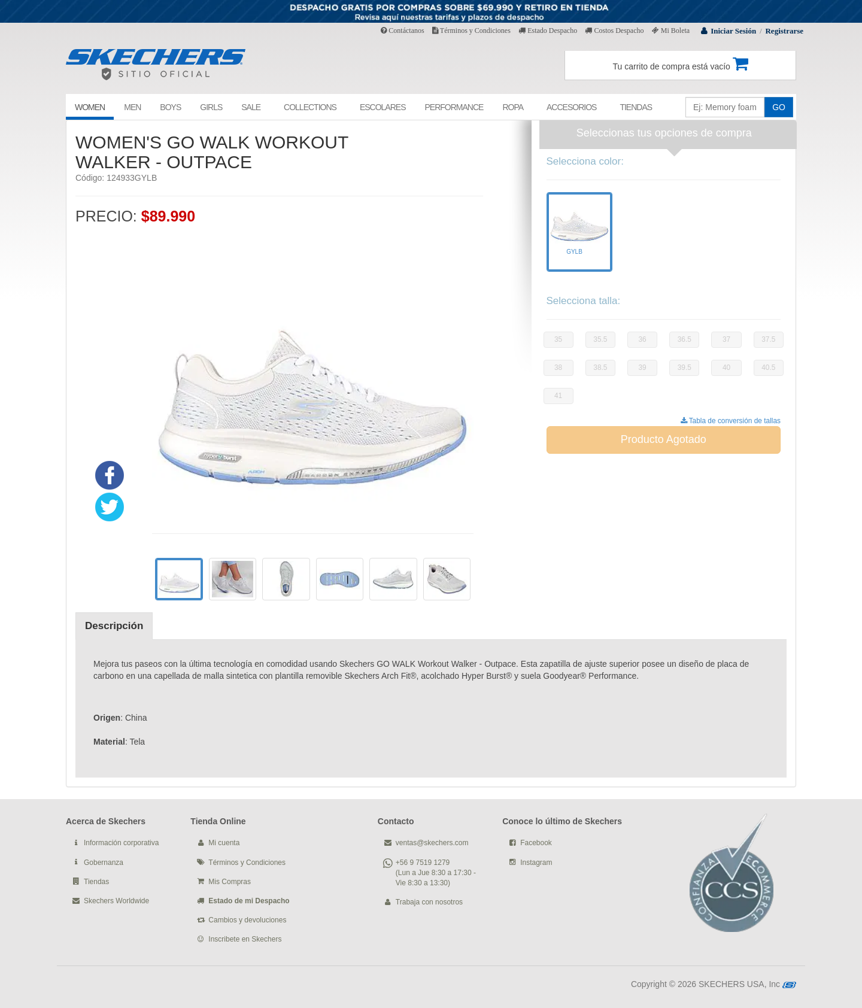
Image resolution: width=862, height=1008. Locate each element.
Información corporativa (121, 843)
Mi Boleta (671, 30)
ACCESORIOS (571, 107)
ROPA (512, 107)
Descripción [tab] (114, 625)
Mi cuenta (223, 843)
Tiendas (96, 882)
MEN (132, 107)
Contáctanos (402, 30)
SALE (250, 107)
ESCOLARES (383, 107)
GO (778, 107)
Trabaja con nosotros (429, 902)
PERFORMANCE (453, 107)
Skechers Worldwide (116, 901)
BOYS (170, 107)
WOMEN (90, 107)
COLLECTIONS (310, 107)
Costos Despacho (614, 30)
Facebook (536, 843)
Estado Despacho (547, 30)
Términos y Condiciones (471, 30)
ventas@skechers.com (432, 843)
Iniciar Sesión (733, 30)
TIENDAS (636, 107)
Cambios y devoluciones (247, 920)
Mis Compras (229, 882)
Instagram (536, 862)
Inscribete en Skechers (244, 939)
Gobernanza (103, 862)
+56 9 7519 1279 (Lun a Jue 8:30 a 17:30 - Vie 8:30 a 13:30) (436, 872)
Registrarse (784, 30)
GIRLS (211, 107)
